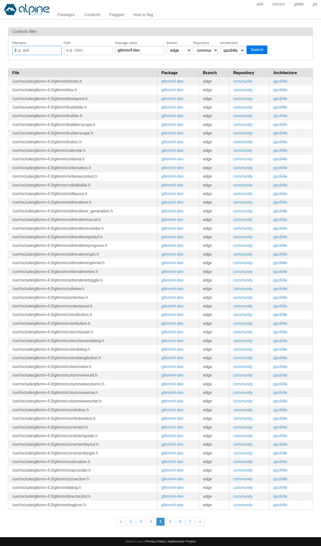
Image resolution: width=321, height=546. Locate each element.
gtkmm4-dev (173, 81)
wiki (260, 4)
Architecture (229, 43)
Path (67, 43)
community (243, 81)
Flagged (117, 15)
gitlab (298, 4)
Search (257, 50)
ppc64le (280, 81)
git (315, 4)
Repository (201, 43)
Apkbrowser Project (182, 541)
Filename (19, 43)
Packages (66, 15)
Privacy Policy (155, 541)
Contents (92, 15)
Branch (172, 43)
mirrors (278, 4)
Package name (126, 43)
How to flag (143, 15)
